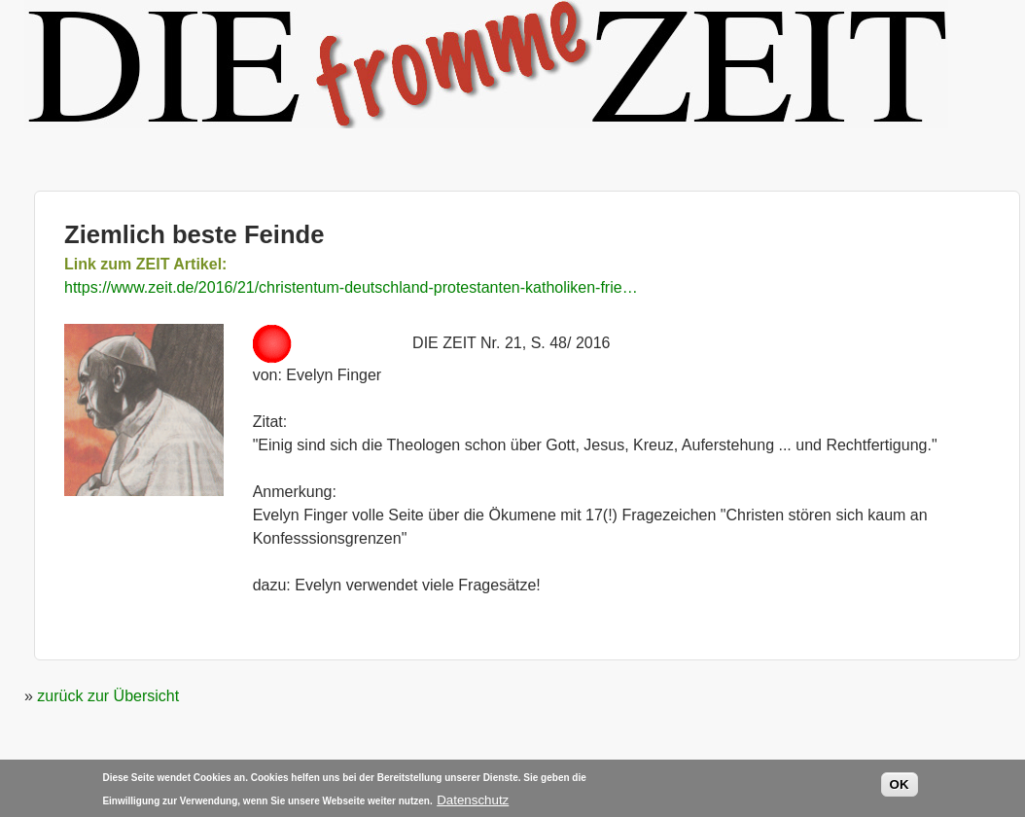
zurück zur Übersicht (108, 696)
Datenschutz (473, 802)
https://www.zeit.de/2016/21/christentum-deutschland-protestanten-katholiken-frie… (351, 287)
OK (899, 787)
